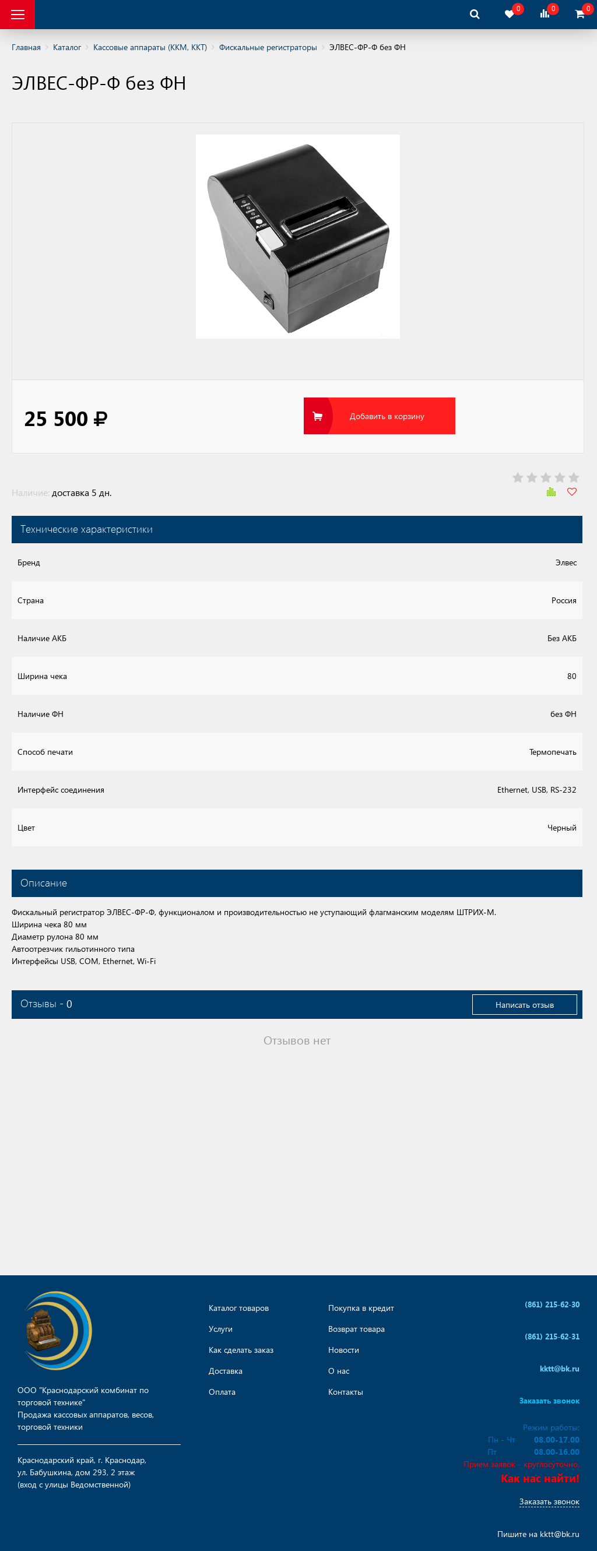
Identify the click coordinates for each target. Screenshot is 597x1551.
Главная (26, 46)
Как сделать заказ (241, 1350)
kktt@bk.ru (560, 1533)
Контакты (345, 1392)
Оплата (222, 1392)
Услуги (221, 1329)
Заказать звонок (549, 1501)
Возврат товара (356, 1329)
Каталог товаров (239, 1308)
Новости (343, 1350)
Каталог (67, 46)
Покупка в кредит (361, 1308)
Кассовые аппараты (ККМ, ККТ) (150, 46)
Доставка (226, 1371)
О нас (338, 1371)
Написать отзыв (525, 1004)
